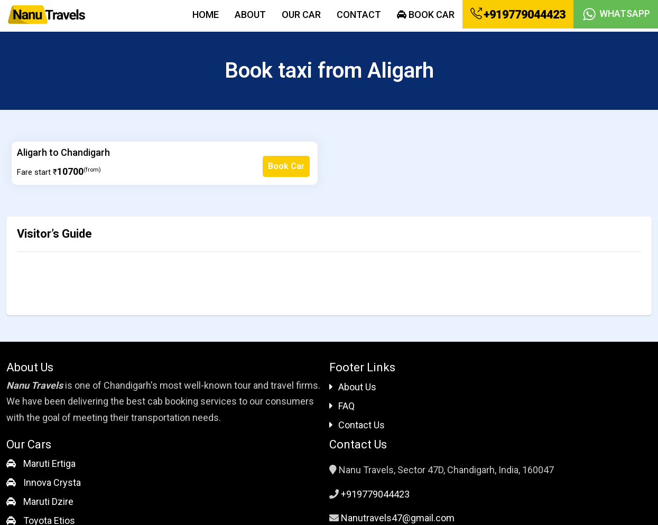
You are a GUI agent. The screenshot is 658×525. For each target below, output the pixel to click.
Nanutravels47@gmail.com (398, 517)
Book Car (426, 14)
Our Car (301, 14)
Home (205, 14)
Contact (359, 14)
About (250, 14)
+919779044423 (518, 14)
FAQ (342, 405)
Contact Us (357, 424)
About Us (352, 386)
